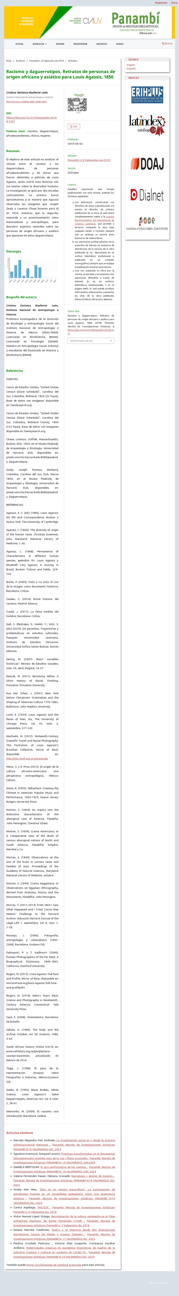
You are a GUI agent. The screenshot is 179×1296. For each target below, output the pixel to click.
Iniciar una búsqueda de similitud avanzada (53, 1264)
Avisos (119, 44)
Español (131, 68)
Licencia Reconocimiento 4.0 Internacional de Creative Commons (94, 220)
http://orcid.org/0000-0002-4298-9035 (26, 101)
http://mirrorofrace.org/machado (27, 758)
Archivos (101, 44)
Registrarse (80, 44)
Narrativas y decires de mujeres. (92, 1176)
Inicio (9, 60)
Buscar (167, 43)
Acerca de (39, 44)
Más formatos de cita (81, 340)
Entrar (60, 44)
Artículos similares (19, 1133)
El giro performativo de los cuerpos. (64, 1167)
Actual (19, 44)
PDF (75, 126)
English (131, 65)
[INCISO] (44, 1207)
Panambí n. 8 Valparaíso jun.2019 (46, 60)
